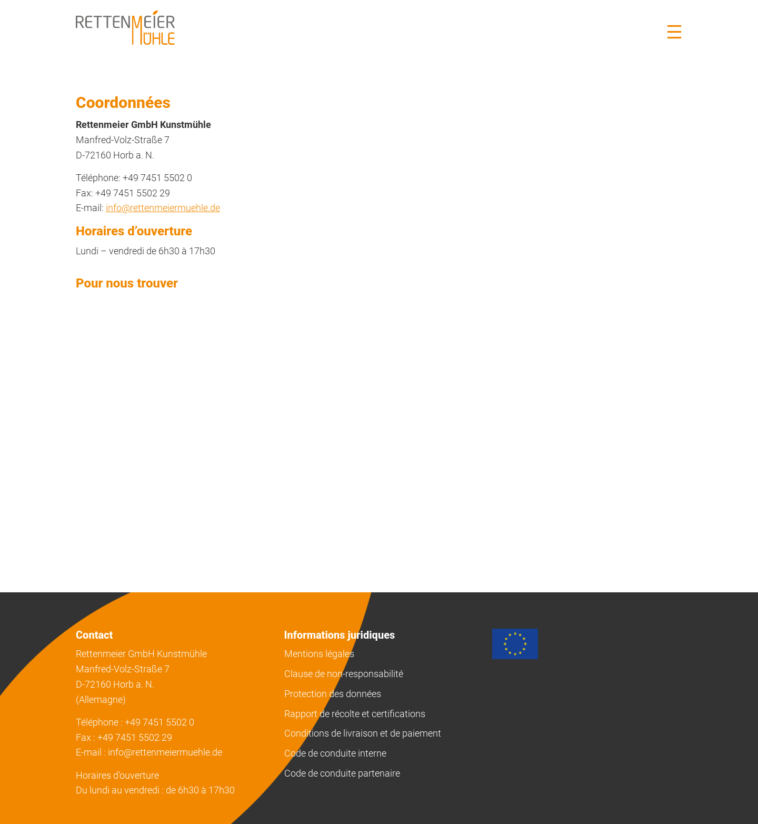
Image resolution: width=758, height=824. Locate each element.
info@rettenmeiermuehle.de (163, 207)
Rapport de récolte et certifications (354, 713)
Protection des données (332, 693)
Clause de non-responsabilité (343, 673)
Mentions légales (319, 653)
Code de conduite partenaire (342, 773)
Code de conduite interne (335, 753)
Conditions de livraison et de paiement (362, 733)
